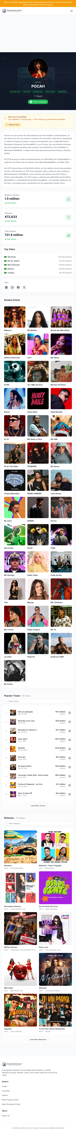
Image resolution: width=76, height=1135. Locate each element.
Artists (4, 1086)
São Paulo (12, 257)
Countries (6, 1091)
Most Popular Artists (10, 1100)
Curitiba (11, 273)
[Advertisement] (38, 33)
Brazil (39, 96)
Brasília (11, 269)
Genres (5, 1095)
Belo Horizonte (14, 265)
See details (10, 203)
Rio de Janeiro (13, 261)
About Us (6, 1116)
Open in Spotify (38, 102)
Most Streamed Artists (11, 1104)
